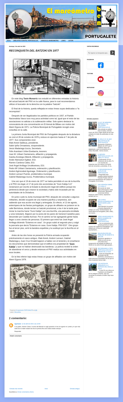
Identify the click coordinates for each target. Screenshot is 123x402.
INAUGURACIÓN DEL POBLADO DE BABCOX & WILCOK (106, 235)
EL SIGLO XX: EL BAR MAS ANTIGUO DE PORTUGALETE (105, 140)
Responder (17, 331)
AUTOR (70, 40)
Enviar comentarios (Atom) (26, 392)
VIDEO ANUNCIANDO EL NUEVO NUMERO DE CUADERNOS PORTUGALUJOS (105, 219)
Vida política (17, 312)
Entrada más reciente (16, 388)
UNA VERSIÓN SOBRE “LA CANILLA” (105, 185)
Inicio (8, 40)
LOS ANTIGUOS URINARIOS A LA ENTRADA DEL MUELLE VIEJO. (105, 266)
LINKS (63, 40)
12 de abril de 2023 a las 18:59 (31, 324)
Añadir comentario (16, 336)
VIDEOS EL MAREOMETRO (49, 40)
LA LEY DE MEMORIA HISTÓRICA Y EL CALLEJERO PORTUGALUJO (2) (104, 125)
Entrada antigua (75, 388)
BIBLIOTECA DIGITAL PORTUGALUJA (25, 40)
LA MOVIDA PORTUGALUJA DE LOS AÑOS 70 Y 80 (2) (105, 156)
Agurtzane (17, 324)
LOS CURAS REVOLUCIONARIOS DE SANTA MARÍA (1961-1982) (105, 202)
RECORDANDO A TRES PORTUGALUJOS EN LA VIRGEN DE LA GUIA (105, 250)
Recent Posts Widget (108, 113)
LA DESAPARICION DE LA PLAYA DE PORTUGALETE (105, 171)
